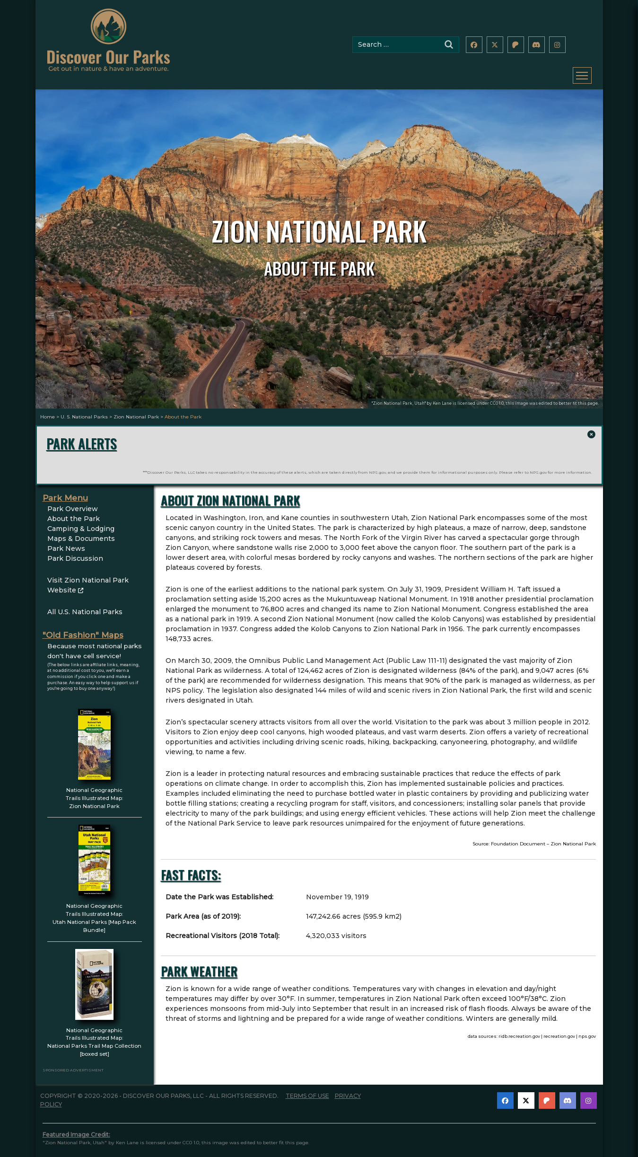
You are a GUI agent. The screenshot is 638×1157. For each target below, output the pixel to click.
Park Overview (72, 501)
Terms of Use (307, 1088)
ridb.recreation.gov (519, 1028)
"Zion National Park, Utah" (399, 403)
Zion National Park (136, 417)
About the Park (73, 511)
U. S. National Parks (84, 417)
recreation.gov (559, 1028)
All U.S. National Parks (84, 604)
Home (47, 417)
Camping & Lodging (80, 521)
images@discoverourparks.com (515, 1154)
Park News (66, 541)
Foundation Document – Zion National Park (543, 836)
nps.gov (587, 1028)
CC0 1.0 (497, 403)
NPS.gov (377, 464)
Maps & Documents (81, 531)
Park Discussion (75, 551)
